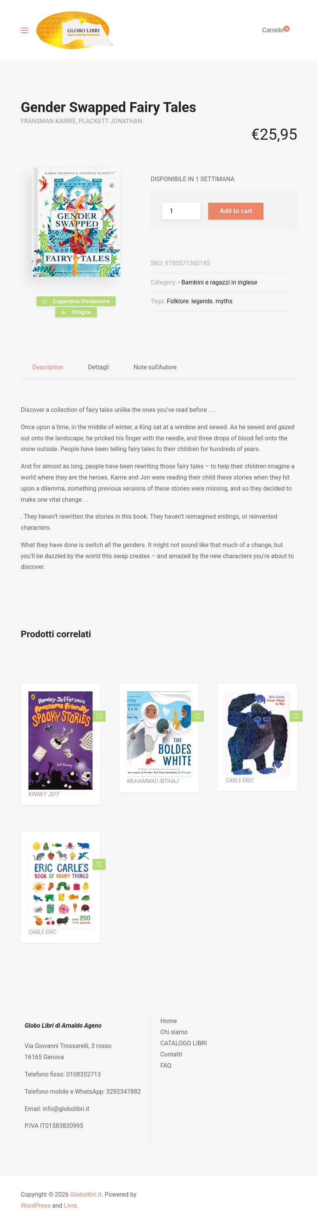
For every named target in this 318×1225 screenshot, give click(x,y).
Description (47, 367)
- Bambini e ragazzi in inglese (217, 282)
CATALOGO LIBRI (183, 1043)
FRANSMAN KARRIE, (50, 121)
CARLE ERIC (239, 780)
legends (202, 301)
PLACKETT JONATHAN (110, 121)
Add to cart (236, 211)
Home (168, 1021)
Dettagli (98, 367)
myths (223, 301)
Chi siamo (173, 1032)
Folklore (178, 301)
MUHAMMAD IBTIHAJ (153, 781)
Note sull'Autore (155, 367)
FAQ (165, 1065)
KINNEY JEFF (44, 794)
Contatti (171, 1054)
